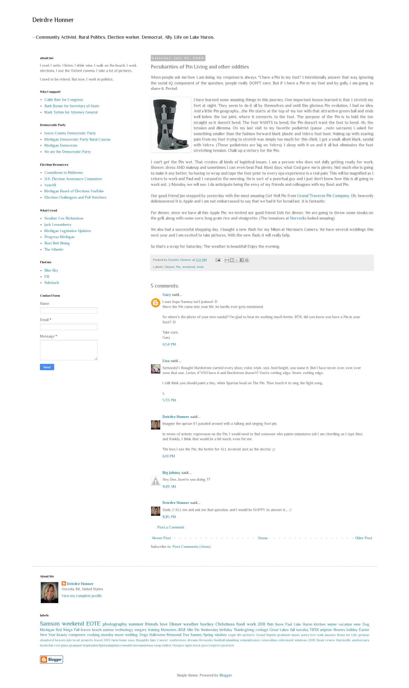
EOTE (93, 623)
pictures (249, 635)
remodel (126, 645)
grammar (75, 645)
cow (57, 645)
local (76, 640)
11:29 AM (169, 486)
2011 (261, 624)
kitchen (319, 624)
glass (64, 645)
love (164, 624)
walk (320, 635)
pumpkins (113, 645)
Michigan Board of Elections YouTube (74, 191)
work (200, 267)
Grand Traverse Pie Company (323, 195)
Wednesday (209, 630)
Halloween (157, 635)
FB (46, 276)
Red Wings (64, 630)
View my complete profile (82, 596)
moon (119, 635)
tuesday (302, 630)
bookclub (46, 645)
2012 (181, 630)
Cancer (162, 640)
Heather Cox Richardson (63, 218)
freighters (215, 645)
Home (263, 538)
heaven (60, 640)
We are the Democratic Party (67, 152)
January (330, 635)
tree (313, 635)
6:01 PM (169, 456)
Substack (51, 282)
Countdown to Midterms (63, 172)
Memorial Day (178, 635)
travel (98, 640)
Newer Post (161, 538)
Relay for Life (347, 635)
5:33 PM (169, 400)
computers (76, 635)
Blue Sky (51, 270)
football (219, 640)
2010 (311, 640)
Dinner (169, 267)
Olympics (178, 645)
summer (136, 624)
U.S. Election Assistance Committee (73, 179)
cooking (93, 635)
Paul (288, 624)
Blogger (225, 675)
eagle (232, 635)
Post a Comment (170, 527)
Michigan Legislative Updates (67, 231)
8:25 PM (169, 517)
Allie (190, 630)
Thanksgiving (244, 630)
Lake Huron (303, 624)
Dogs (143, 635)
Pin (178, 267)
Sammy (196, 635)
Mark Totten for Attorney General (70, 112)
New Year (47, 635)
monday (107, 635)
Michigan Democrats (61, 145)
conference (177, 640)
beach (96, 630)
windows (301, 640)
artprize (326, 630)
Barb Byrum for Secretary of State (71, 106)
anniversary (360, 640)
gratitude (284, 635)
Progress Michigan (59, 237)
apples (188, 645)
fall (292, 630)
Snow (279, 624)
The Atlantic (54, 249)
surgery (141, 630)
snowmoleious (143, 645)
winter (332, 624)
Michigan (47, 630)
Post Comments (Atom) (191, 546)
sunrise (108, 630)
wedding (131, 635)
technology (124, 630)
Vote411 (50, 185)
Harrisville (343, 640)
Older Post (363, 538)
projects (87, 640)
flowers (339, 630)
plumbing (232, 640)
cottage (262, 630)
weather (191, 624)
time (153, 640)
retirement (285, 640)
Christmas (225, 624)
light (102, 645)
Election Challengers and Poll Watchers (75, 197)
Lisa (166, 361)
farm (115, 640)
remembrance (250, 640)
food (240, 624)
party (305, 635)
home (123, 640)
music (296, 635)
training (154, 630)
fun (270, 624)
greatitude (227, 645)
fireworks (206, 640)
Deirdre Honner (53, 19)
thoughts (142, 640)
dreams (192, 640)
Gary (167, 295)
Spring (208, 635)
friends (151, 624)
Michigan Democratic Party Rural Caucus (77, 139)
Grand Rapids (266, 635)
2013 (106, 640)
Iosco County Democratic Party (70, 133)
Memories (169, 630)
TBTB (314, 630)
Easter (364, 630)
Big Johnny (171, 473)
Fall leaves (82, 630)
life (239, 635)
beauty (62, 635)
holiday (352, 630)
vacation (345, 624)
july (69, 640)
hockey (207, 624)
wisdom (221, 635)
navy (131, 640)
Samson (50, 623)
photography (115, 624)
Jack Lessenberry (57, 224)
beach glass (200, 645)
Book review (325, 640)
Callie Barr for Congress (63, 100)
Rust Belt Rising (57, 243)
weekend (188, 267)
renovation (269, 640)
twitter (166, 645)
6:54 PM (169, 344)
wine (357, 624)
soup (157, 645)
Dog (365, 624)
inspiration (90, 645)
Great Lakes (279, 630)
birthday (226, 630)
